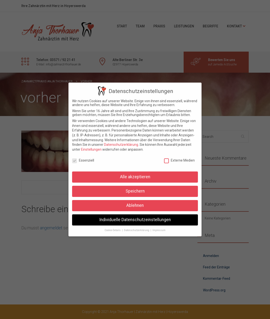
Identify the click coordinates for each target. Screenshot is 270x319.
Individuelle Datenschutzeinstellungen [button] (135, 216)
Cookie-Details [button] (113, 227)
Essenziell (83, 157)
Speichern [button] (135, 188)
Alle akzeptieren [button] (135, 173)
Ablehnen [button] (135, 202)
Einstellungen (91, 146)
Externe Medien (179, 157)
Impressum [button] (158, 227)
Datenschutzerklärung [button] (137, 227)
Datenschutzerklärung (121, 141)
